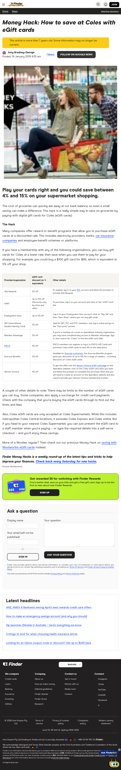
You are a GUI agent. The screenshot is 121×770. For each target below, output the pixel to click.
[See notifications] (105, 4)
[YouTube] (105, 690)
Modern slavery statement (106, 722)
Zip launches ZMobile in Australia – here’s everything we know (43, 625)
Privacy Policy (56, 574)
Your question (52, 520)
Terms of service (39, 722)
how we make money (60, 758)
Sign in (23, 557)
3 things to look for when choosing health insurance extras (41, 634)
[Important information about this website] (110, 11)
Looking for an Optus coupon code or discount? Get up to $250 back (48, 643)
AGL (79, 290)
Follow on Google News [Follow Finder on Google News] (76, 54)
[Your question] (79, 535)
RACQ (7, 346)
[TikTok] (105, 684)
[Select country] (70, 664)
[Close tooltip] (119, 749)
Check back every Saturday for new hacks (66, 461)
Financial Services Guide (84, 755)
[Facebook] (105, 700)
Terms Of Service (76, 567)
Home (5, 11)
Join (114, 4)
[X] (105, 706)
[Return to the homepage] (16, 4)
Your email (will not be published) (20, 535)
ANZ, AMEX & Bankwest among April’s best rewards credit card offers (48, 607)
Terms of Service (73, 574)
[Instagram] (105, 679)
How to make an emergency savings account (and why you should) (46, 616)
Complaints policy (83, 722)
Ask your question (59, 555)
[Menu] (3, 4)
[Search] (98, 4)
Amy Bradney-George (21, 52)
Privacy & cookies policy (61, 722)
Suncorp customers (74, 353)
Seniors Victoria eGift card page (91, 366)
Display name (15, 520)
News (14, 11)
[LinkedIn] (105, 695)
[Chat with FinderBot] (114, 763)
